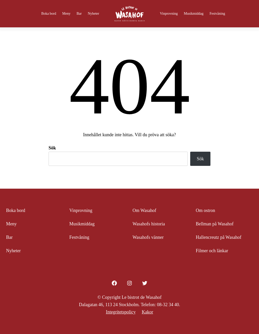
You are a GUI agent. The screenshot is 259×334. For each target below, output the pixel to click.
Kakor (147, 312)
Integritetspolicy (121, 312)
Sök (52, 147)
